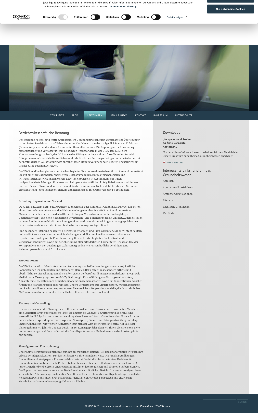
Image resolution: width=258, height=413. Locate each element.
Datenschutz (183, 115)
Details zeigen (175, 38)
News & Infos (119, 115)
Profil (76, 115)
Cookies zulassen (230, 8)
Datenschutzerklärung (122, 27)
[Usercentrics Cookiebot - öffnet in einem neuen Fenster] (21, 38)
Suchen (242, 401)
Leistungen (94, 115)
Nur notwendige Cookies (230, 30)
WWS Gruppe (162, 406)
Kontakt (140, 115)
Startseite (57, 115)
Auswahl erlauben (230, 19)
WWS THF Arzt (175, 162)
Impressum (160, 115)
